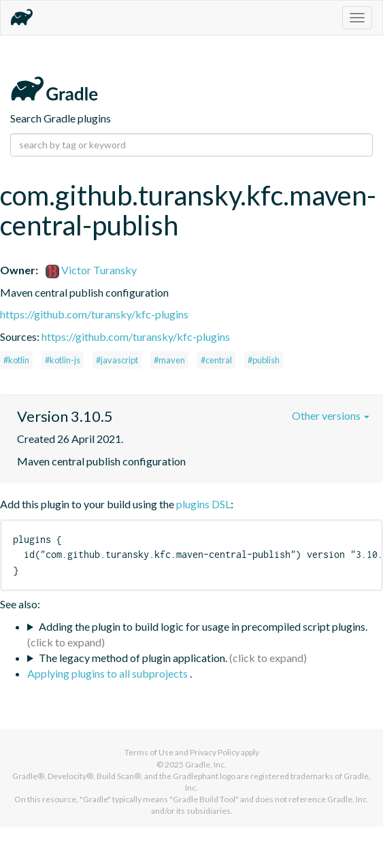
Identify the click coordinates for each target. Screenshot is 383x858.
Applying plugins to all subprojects (108, 673)
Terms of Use (148, 752)
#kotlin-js (62, 359)
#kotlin (16, 359)
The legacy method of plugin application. (133, 657)
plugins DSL (203, 503)
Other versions (330, 415)
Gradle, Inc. (206, 764)
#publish (264, 359)
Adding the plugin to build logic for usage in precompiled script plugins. (203, 626)
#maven (169, 359)
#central (216, 359)
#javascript (117, 359)
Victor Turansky (91, 269)
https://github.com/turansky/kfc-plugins (94, 314)
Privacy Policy (214, 752)
